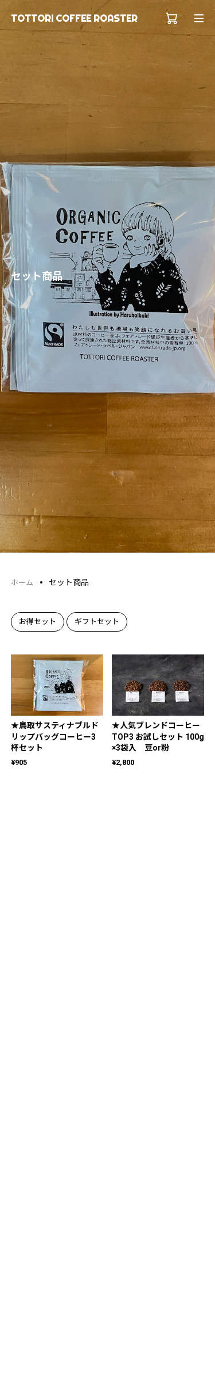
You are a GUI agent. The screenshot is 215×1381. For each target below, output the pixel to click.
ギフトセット (97, 621)
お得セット (37, 621)
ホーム (22, 582)
